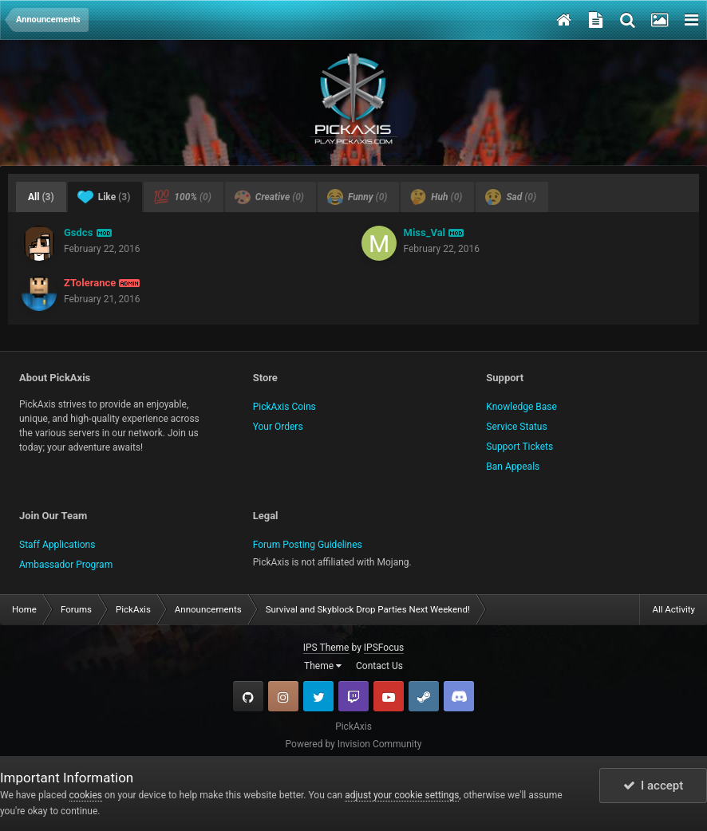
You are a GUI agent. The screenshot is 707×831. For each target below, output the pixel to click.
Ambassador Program (66, 564)
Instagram (283, 696)
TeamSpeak (459, 696)
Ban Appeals (512, 466)
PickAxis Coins (284, 406)
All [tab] (41, 197)
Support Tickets (519, 446)
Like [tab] (104, 197)
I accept (653, 785)
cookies (86, 795)
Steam (424, 696)
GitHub (248, 696)
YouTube (388, 696)
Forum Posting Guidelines (307, 544)
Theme (323, 665)
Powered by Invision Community (354, 744)
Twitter (318, 696)
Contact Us (379, 665)
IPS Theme (326, 647)
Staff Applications (57, 544)
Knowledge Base (521, 406)
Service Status (516, 426)
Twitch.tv (353, 696)
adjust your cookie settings (402, 795)
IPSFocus (384, 647)
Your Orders (278, 426)
